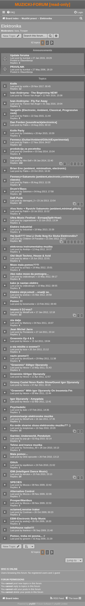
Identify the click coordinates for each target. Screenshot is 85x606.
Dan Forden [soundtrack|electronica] (33, 122)
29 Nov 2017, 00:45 (41, 86)
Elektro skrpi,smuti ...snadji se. (30, 292)
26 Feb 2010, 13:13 (49, 457)
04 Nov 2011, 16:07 (43, 323)
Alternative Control (22, 491)
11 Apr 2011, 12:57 (41, 376)
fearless (27, 530)
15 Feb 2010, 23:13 (42, 474)
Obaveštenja (26, 60)
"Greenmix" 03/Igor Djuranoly (29, 364)
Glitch (14, 462)
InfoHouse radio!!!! (22, 527)
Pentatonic (28, 332)
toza (17, 31)
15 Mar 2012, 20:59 (41, 295)
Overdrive (28, 151)
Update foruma (19, 55)
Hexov (26, 341)
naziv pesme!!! (19, 355)
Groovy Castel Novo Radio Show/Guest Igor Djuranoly (44, 382)
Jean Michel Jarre (21, 329)
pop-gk (26, 438)
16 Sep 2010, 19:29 (46, 428)
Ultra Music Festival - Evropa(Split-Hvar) (35, 217)
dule (25, 410)
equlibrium (28, 465)
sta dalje (15, 320)
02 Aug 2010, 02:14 (41, 438)
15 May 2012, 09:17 (47, 276)
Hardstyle (16, 157)
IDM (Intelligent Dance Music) (28, 471)
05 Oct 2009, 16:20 (41, 521)
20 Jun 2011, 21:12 (39, 349)
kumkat (26, 58)
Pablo (25, 116)
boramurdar (28, 304)
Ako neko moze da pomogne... (29, 273)
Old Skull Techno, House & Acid (30, 255)
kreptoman (28, 428)
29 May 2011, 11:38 (46, 358)
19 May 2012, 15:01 (42, 267)
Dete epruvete (30, 457)
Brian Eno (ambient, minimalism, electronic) (38, 168)
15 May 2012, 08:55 (47, 285)
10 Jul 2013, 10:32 (40, 211)
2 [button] (47, 42)
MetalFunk (28, 312)
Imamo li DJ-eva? (21, 309)
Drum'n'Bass (18, 188)
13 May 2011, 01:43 (41, 367)
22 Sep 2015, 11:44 (41, 116)
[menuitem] (11, 12)
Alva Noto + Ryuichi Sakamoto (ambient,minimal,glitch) (45, 208)
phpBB (32, 604)
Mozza (26, 485)
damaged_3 (29, 200)
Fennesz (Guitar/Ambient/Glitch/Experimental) (39, 139)
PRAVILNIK (17, 66)
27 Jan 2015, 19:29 (42, 58)
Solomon (27, 191)
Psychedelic (18, 407)
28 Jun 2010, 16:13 (49, 447)
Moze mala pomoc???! (24, 264)
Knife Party (17, 130)
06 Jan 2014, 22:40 (43, 160)
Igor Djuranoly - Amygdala (27, 398)
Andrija (26, 249)
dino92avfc (28, 358)
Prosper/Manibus (21, 500)
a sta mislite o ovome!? (25, 346)
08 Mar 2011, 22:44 (41, 393)
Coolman (27, 512)
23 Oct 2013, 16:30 (40, 171)
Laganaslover (29, 220)
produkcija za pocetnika (25, 148)
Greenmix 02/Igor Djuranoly (27, 373)
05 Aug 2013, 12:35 (40, 182)
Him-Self (27, 160)
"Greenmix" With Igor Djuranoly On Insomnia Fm (41, 390)
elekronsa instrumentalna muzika (31, 246)
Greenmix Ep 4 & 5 (22, 338)
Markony (27, 323)
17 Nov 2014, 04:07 (41, 142)
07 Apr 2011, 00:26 (41, 385)
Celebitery (28, 133)
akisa (25, 258)
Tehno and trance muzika (26, 444)
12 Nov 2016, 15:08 (52, 95)
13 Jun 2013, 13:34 (48, 220)
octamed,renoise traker (25, 509)
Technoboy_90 (30, 447)
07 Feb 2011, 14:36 (39, 410)
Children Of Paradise (33, 238)
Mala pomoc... (19, 454)
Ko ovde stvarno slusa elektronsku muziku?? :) (40, 425)
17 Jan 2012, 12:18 (45, 312)
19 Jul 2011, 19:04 (41, 341)
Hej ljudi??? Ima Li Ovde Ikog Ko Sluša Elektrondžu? (44, 235)
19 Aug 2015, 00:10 (40, 125)
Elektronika (11, 26)
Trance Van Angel (31, 95)
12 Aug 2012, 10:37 (42, 249)
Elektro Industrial (21, 226)
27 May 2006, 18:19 (42, 69)
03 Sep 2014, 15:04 (44, 151)
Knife (13, 83)
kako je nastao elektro (24, 282)
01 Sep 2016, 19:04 (52, 104)
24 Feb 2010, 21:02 (45, 465)
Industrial (27, 229)
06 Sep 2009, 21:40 (43, 530)
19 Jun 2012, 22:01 (40, 258)
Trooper (24, 31)
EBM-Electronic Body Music (28, 518)
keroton (26, 474)
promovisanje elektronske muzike (31, 416)
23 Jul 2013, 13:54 (46, 200)
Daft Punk (16, 197)
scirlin (25, 86)
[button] (52, 42)
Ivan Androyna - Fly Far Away (28, 101)
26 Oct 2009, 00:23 (43, 512)
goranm (26, 538)
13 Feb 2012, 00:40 (46, 304)
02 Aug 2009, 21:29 (42, 538)
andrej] (26, 521)
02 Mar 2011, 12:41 (41, 401)
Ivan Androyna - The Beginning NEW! (34, 92)
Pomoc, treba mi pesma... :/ (27, 535)
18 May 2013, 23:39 (44, 229)
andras (26, 295)
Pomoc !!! (16, 301)
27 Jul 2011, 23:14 (45, 332)
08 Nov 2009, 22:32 (41, 503)
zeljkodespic (29, 276)
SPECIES (16, 482)
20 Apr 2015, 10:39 (44, 133)
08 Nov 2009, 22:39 (41, 494)
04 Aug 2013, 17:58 (43, 191)
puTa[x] (26, 267)
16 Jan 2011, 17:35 (45, 419)
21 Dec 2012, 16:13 (56, 238)
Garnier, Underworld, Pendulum (30, 435)
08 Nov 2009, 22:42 (41, 485)
